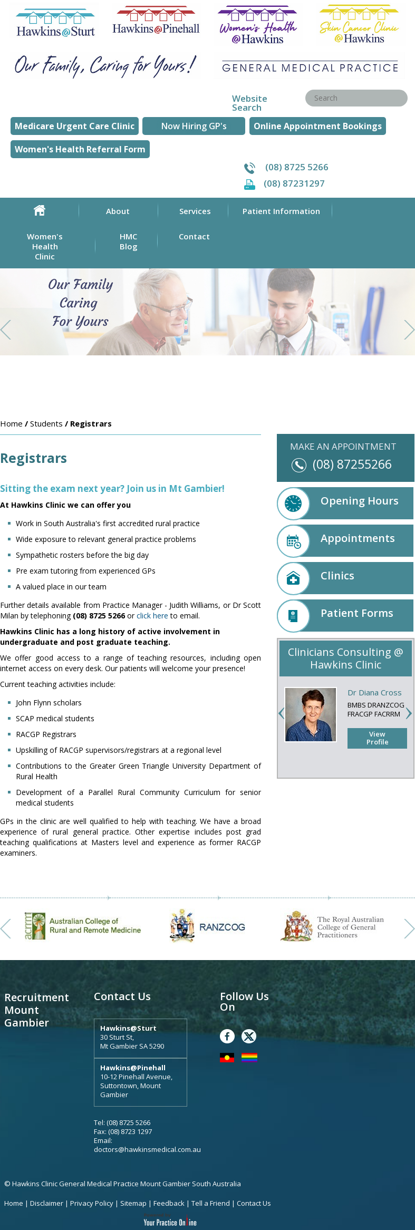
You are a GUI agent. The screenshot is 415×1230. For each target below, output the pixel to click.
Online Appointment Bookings (318, 126)
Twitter (249, 1036)
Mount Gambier (26, 1016)
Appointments (336, 541)
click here (152, 616)
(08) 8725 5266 (297, 166)
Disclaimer (46, 1203)
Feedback (169, 1203)
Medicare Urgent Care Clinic (74, 126)
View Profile (377, 738)
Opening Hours (338, 503)
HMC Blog (129, 241)
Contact (194, 236)
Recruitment (36, 997)
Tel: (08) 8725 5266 (122, 1122)
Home (39, 210)
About (118, 211)
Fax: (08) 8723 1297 (123, 1131)
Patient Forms (335, 615)
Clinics (315, 578)
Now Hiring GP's (194, 126)
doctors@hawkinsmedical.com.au (147, 1149)
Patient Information (281, 211)
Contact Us (254, 1203)
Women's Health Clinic (45, 246)
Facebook (227, 1036)
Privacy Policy (92, 1203)
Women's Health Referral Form (80, 149)
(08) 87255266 (352, 464)
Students (46, 423)
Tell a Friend (210, 1203)
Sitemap (133, 1203)
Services (195, 211)
